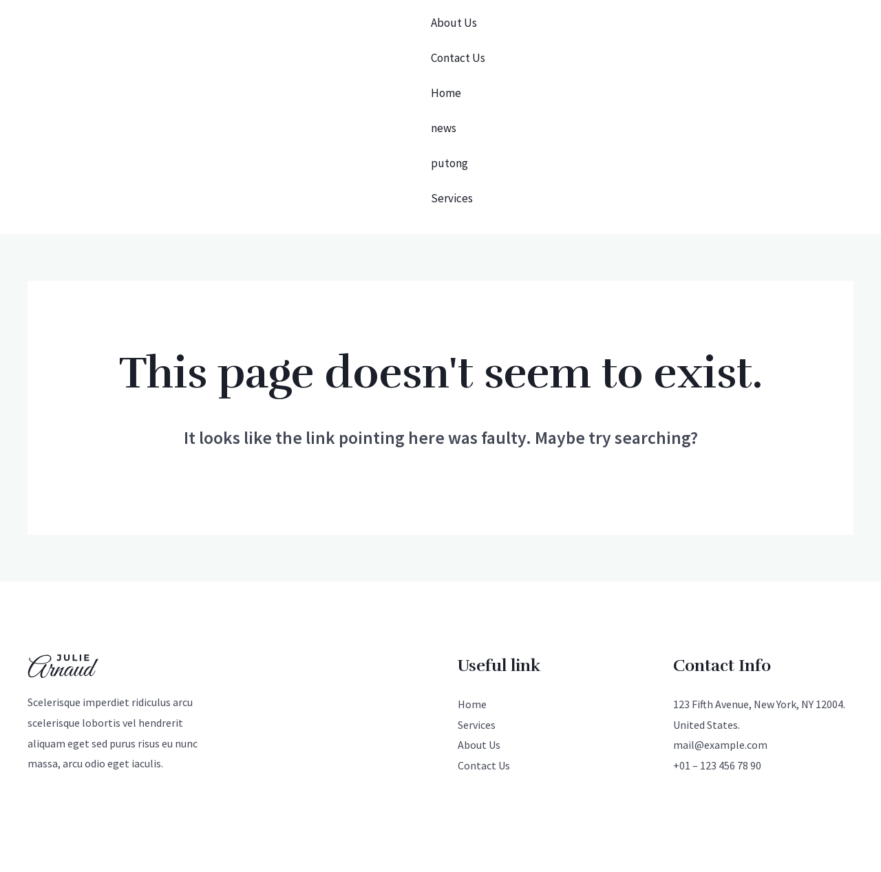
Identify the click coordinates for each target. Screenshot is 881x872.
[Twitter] (411, 801)
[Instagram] (469, 801)
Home (446, 59)
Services (452, 124)
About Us (454, 15)
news (443, 81)
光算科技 (189, 798)
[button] (785, 79)
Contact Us (458, 37)
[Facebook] (440, 801)
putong (449, 102)
